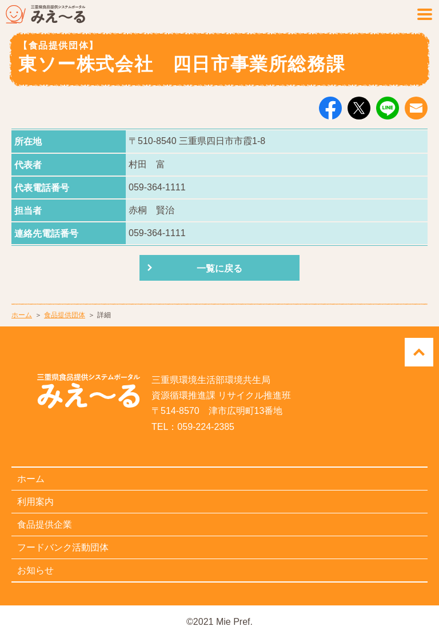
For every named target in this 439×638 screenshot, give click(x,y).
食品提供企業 (44, 524)
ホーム (21, 315)
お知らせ (35, 570)
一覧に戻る (219, 268)
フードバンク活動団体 (63, 547)
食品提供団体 (64, 315)
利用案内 (35, 502)
